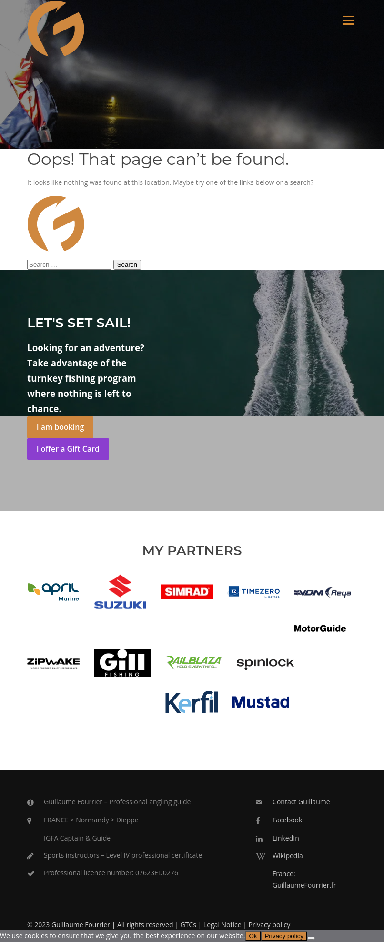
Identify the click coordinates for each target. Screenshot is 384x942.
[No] (311, 938)
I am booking (60, 427)
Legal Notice (222, 925)
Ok (253, 936)
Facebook (287, 820)
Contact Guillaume (301, 802)
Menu (348, 20)
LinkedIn (286, 838)
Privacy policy (270, 925)
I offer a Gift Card (68, 449)
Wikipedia (288, 856)
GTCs (188, 925)
